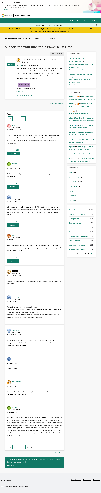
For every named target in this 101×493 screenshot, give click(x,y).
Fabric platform (74, 219)
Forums (34, 15)
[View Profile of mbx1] (13, 235)
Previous (80, 254)
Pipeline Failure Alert (76, 70)
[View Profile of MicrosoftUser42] (74, 118)
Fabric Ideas (39, 38)
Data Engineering (75, 223)
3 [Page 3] (18, 118)
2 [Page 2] (14, 118)
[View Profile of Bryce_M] (72, 147)
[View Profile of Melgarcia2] (72, 154)
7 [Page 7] (27, 118)
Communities (59, 15)
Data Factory (73, 227)
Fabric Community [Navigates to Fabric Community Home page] (22, 15)
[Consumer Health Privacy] (26, 486)
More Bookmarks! (85, 154)
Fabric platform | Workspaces (78, 236)
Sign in (78, 20)
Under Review (74, 186)
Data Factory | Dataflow (77, 245)
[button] (60, 125)
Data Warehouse (74, 241)
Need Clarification (75, 177)
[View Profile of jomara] (14, 197)
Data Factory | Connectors (77, 214)
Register (71, 20)
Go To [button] (91, 20)
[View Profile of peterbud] (19, 65)
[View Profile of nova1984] (72, 132)
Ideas (50, 15)
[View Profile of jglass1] (14, 125)
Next (92, 254)
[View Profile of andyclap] (72, 158)
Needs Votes (24, 85)
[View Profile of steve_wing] (15, 297)
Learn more (5, 9)
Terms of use (87, 480)
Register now (65, 31)
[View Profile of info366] (14, 163)
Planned (72, 191)
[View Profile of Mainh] (71, 139)
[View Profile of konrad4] (14, 407)
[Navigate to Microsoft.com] (7, 15)
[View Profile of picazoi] (14, 358)
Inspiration (43, 15)
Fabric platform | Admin (77, 249)
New (70, 173)
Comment (10, 466)
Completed (73, 196)
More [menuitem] (75, 15)
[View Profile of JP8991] (71, 125)
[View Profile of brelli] (19, 271)
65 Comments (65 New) (24, 96)
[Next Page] (31, 118)
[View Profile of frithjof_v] (72, 96)
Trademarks (96, 480)
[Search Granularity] (43, 25)
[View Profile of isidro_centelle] (16, 381)
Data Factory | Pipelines (77, 232)
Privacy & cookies (76, 480)
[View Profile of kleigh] (71, 111)
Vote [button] (11, 64)
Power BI (20, 91)
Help (85, 20)
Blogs (68, 15)
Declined (72, 200)
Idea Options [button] (56, 54)
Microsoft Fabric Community (18, 38)
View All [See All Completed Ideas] (72, 85)
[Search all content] (75, 25)
